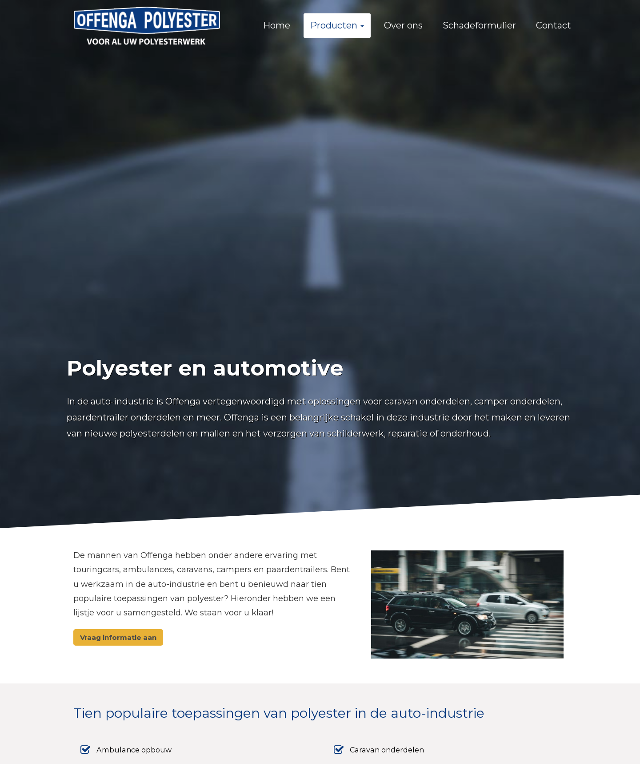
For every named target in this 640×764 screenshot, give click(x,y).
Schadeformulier (479, 25)
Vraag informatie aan (118, 637)
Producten (337, 25)
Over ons (403, 25)
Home (276, 25)
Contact (553, 25)
